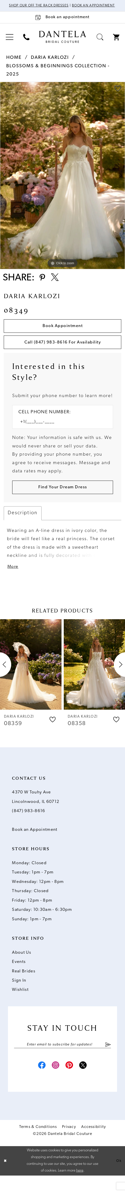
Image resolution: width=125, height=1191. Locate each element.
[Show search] (100, 42)
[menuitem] (9, 42)
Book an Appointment (34, 843)
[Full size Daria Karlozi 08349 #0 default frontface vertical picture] (62, 180)
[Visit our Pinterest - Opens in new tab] (70, 1081)
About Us (21, 965)
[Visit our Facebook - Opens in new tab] (38, 1081)
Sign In (19, 993)
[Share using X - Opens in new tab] (57, 284)
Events (19, 975)
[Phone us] (26, 42)
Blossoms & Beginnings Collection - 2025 (58, 75)
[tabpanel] (62, 180)
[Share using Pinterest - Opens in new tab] (43, 284)
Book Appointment (63, 333)
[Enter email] (62, 1058)
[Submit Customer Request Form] (62, 498)
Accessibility (93, 1143)
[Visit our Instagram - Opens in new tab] (55, 1081)
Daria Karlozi (50, 62)
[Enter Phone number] (59, 432)
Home (14, 62)
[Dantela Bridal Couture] (62, 42)
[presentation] (31, 677)
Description (22, 524)
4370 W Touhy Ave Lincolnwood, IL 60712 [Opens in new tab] (35, 810)
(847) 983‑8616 (28, 824)
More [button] (13, 579)
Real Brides (23, 984)
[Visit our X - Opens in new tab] (86, 1081)
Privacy (69, 1143)
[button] (9, 42)
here (79, 1186)
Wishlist (20, 1003)
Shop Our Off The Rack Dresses (51, 6)
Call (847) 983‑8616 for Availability (63, 351)
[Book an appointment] (62, 22)
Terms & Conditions (38, 1143)
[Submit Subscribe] (108, 1058)
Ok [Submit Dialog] (118, 1176)
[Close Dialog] (5, 1176)
